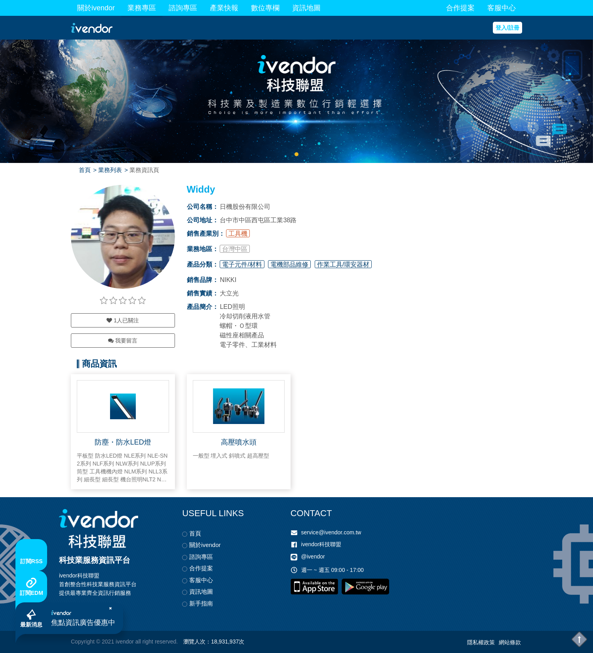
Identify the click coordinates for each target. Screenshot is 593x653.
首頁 (85, 170)
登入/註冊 (507, 28)
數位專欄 (265, 8)
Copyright (83, 641)
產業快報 (224, 8)
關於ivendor (96, 8)
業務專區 (141, 8)
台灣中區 (234, 249)
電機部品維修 (289, 264)
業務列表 (110, 170)
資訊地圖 (306, 8)
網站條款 (510, 642)
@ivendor (313, 557)
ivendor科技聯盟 (321, 544)
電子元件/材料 (242, 264)
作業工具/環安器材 (343, 264)
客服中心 (501, 8)
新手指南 (201, 603)
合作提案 (460, 8)
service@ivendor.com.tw (331, 532)
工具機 (237, 233)
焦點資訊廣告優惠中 (83, 622)
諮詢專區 (183, 8)
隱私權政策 (481, 642)
